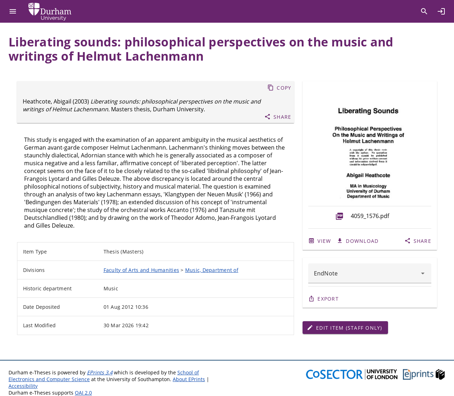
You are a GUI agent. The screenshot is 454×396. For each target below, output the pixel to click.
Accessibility (23, 386)
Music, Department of (211, 270)
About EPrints (189, 379)
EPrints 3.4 (99, 372)
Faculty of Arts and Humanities (141, 270)
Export (328, 298)
